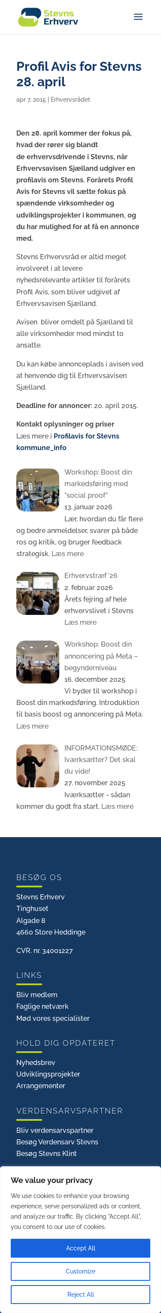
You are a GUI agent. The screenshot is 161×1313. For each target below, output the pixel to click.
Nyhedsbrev (35, 1063)
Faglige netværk (42, 1006)
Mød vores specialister (53, 1018)
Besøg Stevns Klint (46, 1154)
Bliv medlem (37, 995)
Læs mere (67, 554)
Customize (80, 1271)
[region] (80, 1239)
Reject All (80, 1294)
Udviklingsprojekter (48, 1074)
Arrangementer (40, 1086)
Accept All (80, 1248)
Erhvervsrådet (70, 99)
